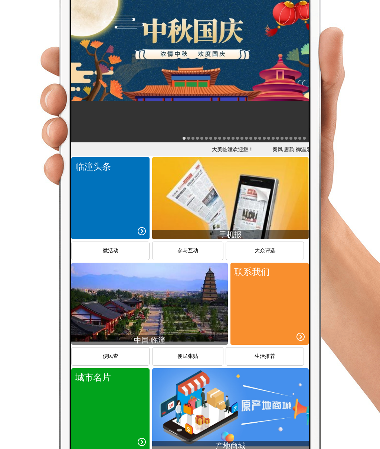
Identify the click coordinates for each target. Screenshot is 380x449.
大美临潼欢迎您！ (235, 149)
